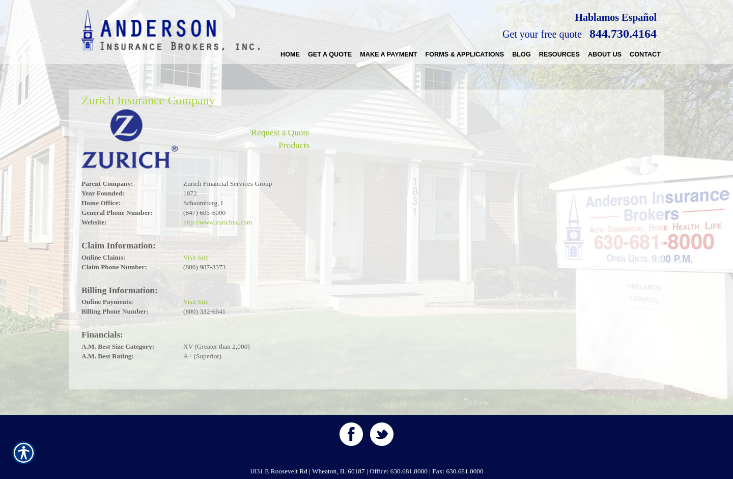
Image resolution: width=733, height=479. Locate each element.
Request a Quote (280, 132)
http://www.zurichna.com (217, 222)
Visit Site (195, 257)
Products (293, 145)
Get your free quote (542, 34)
